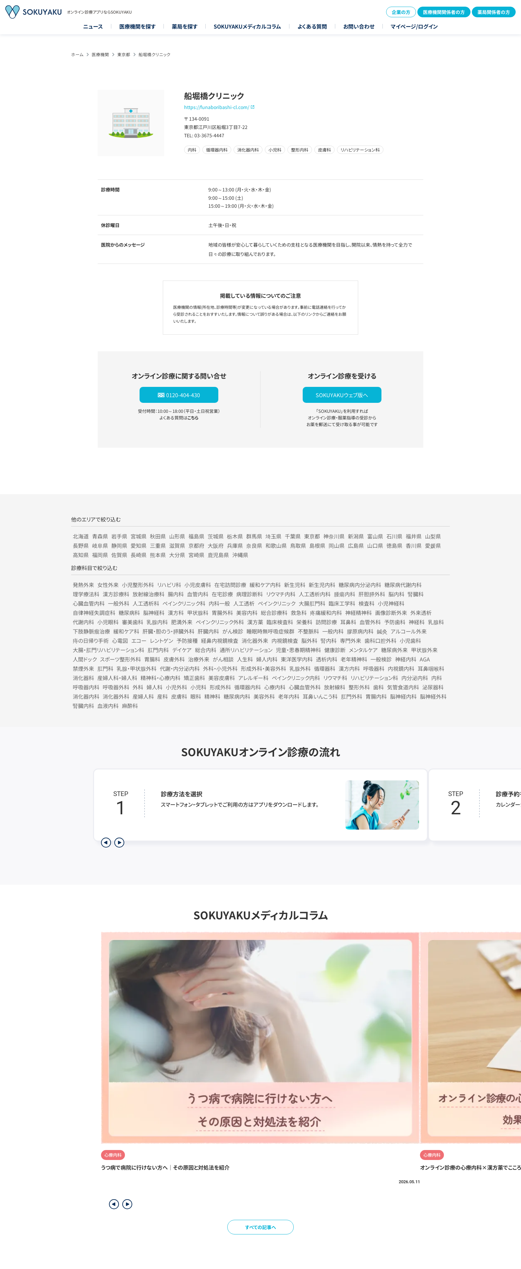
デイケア (182, 650)
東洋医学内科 (297, 659)
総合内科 (205, 650)
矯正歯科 (194, 678)
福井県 (414, 536)
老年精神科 (354, 659)
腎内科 (329, 640)
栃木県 (235, 536)
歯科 (378, 687)
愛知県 (139, 545)
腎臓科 (416, 594)
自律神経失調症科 (94, 613)
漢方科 (176, 613)
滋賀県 (177, 545)
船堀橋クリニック (154, 54)
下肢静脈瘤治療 (91, 631)
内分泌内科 (414, 678)
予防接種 (187, 640)
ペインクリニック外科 (220, 622)
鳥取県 (298, 545)
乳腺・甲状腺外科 (136, 668)
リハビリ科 (169, 585)
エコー (139, 640)
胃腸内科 (376, 696)
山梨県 (433, 536)
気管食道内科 (403, 687)
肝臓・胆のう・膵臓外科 (168, 631)
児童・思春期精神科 (298, 650)
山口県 (375, 545)
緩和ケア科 (126, 631)
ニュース (93, 26)
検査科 (366, 603)
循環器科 (324, 668)
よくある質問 (312, 26)
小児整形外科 (138, 585)
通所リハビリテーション (246, 650)
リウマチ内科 (280, 594)
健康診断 (335, 650)
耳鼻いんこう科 (320, 696)
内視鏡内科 (401, 668)
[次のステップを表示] (119, 843)
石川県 (394, 536)
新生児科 (294, 585)
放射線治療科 (148, 594)
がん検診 (232, 631)
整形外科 (359, 687)
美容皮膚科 (221, 678)
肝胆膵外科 (372, 594)
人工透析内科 (315, 594)
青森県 (100, 536)
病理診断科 (249, 594)
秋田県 (158, 536)
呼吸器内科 (86, 687)
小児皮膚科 (197, 585)
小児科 (198, 687)
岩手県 (119, 536)
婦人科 (154, 687)
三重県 (158, 545)
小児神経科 (391, 603)
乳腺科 (436, 622)
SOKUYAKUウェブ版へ (342, 395)
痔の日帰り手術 (91, 640)
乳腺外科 (300, 668)
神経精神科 (358, 613)
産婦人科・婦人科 (117, 678)
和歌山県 (276, 545)
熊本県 (158, 555)
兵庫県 (235, 545)
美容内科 (247, 613)
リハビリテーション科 (374, 678)
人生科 (245, 659)
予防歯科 (394, 622)
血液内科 (108, 706)
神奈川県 (334, 536)
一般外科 (118, 603)
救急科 (299, 613)
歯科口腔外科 (380, 640)
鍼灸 (382, 631)
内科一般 (219, 603)
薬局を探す (184, 26)
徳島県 (394, 545)
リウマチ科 (335, 678)
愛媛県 (433, 545)
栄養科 (304, 622)
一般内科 (333, 631)
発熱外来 (83, 585)
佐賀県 (119, 555)
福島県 (196, 536)
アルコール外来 (409, 631)
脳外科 (309, 640)
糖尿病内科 (237, 696)
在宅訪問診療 (230, 585)
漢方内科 (349, 668)
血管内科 (197, 594)
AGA (425, 659)
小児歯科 (410, 640)
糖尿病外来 (394, 650)
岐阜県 (100, 545)
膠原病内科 (360, 631)
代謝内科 (83, 622)
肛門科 (105, 668)
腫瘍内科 (344, 594)
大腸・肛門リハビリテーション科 (108, 650)
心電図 (120, 640)
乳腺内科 (157, 622)
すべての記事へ (260, 1227)
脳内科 (396, 594)
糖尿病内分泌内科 (360, 585)
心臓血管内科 (89, 603)
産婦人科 (143, 696)
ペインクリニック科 (183, 603)
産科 (162, 696)
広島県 (356, 545)
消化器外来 (255, 640)
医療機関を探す (137, 26)
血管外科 (370, 622)
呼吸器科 (373, 668)
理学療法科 (86, 594)
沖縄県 (240, 555)
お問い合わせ (358, 26)
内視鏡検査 (284, 640)
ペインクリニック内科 (296, 678)
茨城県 (216, 536)
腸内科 (176, 594)
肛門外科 (351, 696)
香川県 (414, 545)
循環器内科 (247, 687)
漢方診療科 (116, 594)
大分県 (177, 555)
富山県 (375, 536)
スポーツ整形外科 (120, 659)
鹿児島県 (218, 555)
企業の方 (401, 12)
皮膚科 (179, 696)
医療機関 (100, 54)
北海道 (81, 536)
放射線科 (334, 687)
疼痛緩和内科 (326, 613)
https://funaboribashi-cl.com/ (216, 107)
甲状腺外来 (424, 650)
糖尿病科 (129, 613)
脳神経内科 (403, 696)
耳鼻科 (348, 622)
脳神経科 (153, 613)
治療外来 (198, 659)
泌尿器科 (433, 687)
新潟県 (356, 536)
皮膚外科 (174, 659)
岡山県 (337, 545)
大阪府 (216, 545)
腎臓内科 (83, 706)
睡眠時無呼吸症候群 (270, 631)
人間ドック (85, 659)
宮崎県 (196, 555)
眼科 (195, 696)
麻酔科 (130, 706)
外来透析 (421, 613)
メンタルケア (363, 650)
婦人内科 (266, 659)
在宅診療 (222, 594)
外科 (138, 687)
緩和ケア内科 (265, 585)
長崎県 (139, 555)
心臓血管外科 (305, 687)
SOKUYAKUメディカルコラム (247, 26)
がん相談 (223, 659)
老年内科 (288, 696)
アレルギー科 (253, 678)
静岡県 (119, 545)
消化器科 (83, 678)
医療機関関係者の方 (444, 12)
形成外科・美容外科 (263, 668)
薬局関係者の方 (493, 12)
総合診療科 (274, 613)
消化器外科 (116, 696)
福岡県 (100, 555)
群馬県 (254, 536)
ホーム (77, 54)
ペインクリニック (276, 603)
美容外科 (264, 696)
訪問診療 (326, 622)
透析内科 (326, 659)
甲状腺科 (197, 613)
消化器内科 (86, 696)
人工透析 (244, 603)
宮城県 (139, 536)
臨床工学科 (342, 603)
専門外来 (350, 640)
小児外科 (176, 687)
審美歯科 (132, 622)
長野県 (81, 545)
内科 (436, 678)
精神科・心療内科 (160, 678)
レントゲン (161, 640)
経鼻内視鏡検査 (219, 640)
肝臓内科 (208, 631)
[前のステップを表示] (106, 843)
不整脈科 (308, 631)
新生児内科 (322, 585)
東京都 (123, 54)
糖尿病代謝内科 (403, 585)
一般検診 (381, 659)
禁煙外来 (83, 668)
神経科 (417, 622)
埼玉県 (273, 536)
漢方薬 (255, 622)
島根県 (317, 545)
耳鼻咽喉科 (431, 668)
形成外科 (220, 687)
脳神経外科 (433, 696)
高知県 (81, 555)
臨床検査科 (279, 622)
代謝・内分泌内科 (180, 668)
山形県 (177, 536)
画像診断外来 (391, 613)
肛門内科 (158, 650)
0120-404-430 (183, 395)
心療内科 (274, 687)
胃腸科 (152, 659)
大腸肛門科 (312, 603)
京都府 (196, 545)
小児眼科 (108, 622)
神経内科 (405, 659)
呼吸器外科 (116, 687)
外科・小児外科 (220, 668)
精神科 (212, 696)
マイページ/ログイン (414, 26)
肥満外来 (181, 622)
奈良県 (254, 545)
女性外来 (108, 585)
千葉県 (293, 536)
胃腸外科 (222, 613)
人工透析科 (146, 603)
